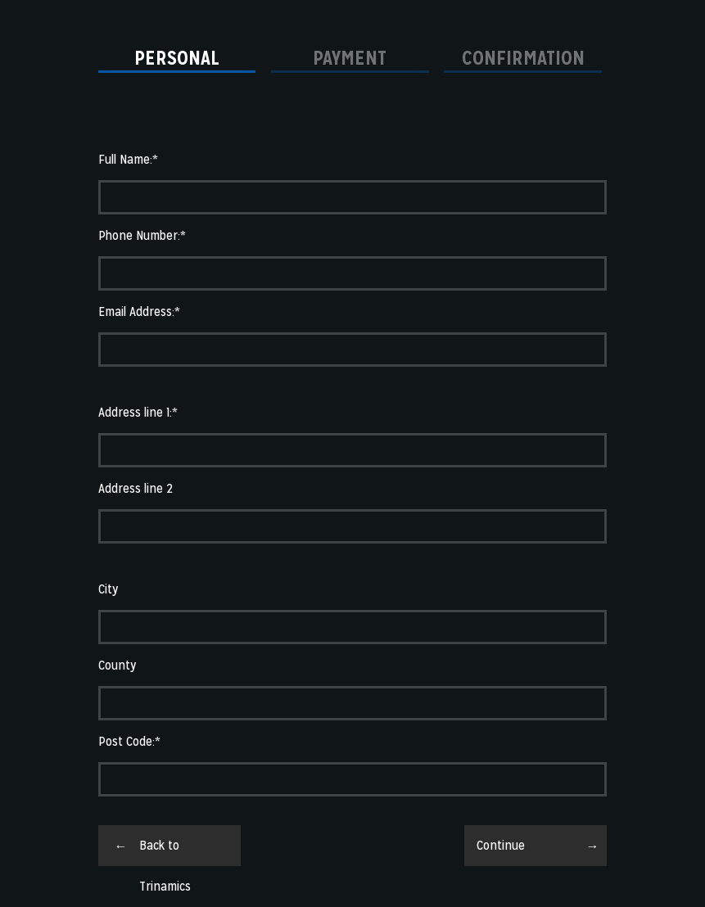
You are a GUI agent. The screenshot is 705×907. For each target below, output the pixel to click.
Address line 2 (135, 488)
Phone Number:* (142, 235)
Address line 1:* (138, 412)
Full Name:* (128, 159)
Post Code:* (129, 741)
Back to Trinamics (165, 851)
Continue (501, 845)
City (108, 589)
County (117, 665)
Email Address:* (139, 311)
